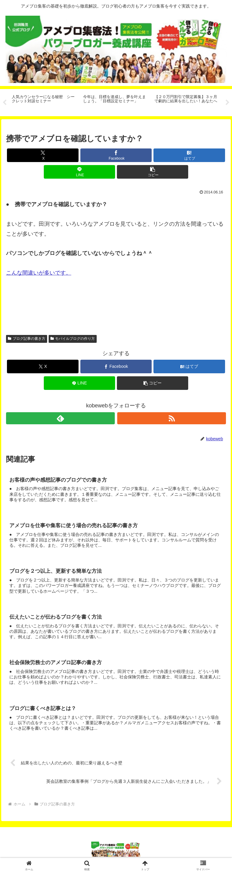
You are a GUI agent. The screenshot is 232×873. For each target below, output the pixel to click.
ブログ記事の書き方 (26, 338)
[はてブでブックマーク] (189, 155)
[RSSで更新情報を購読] (171, 418)
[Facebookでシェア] (116, 155)
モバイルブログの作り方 (72, 338)
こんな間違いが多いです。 (38, 273)
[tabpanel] (44, 101)
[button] (152, 172)
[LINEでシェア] (79, 172)
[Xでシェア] (43, 155)
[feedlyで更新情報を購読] (60, 418)
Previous (5, 103)
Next (227, 103)
